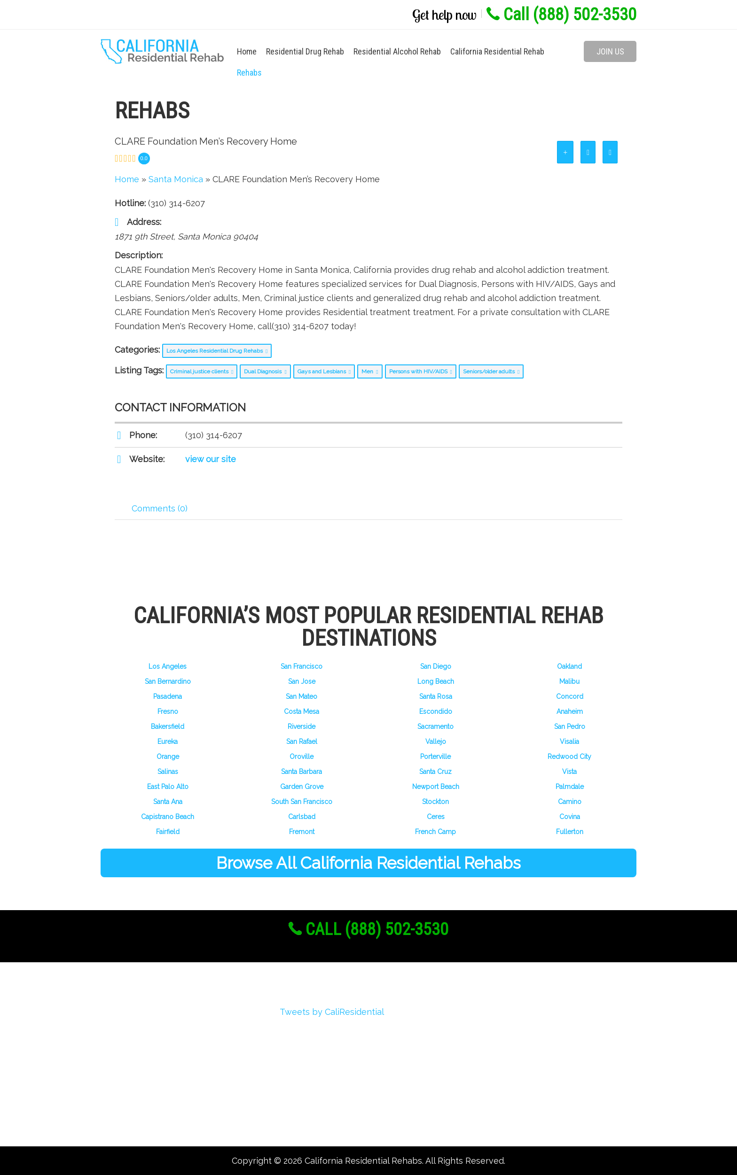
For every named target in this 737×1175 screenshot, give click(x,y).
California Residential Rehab (497, 51)
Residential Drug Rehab (305, 51)
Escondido (435, 711)
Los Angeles (168, 666)
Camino (569, 801)
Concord (569, 696)
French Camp (435, 831)
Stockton (435, 801)
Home (247, 51)
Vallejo (435, 741)
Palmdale (570, 786)
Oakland (569, 666)
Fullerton (569, 831)
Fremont (301, 831)
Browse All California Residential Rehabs (368, 863)
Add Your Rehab (145, 1100)
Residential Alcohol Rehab (397, 51)
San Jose (301, 681)
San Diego (435, 666)
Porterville (435, 756)
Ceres (436, 816)
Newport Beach (435, 786)
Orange (168, 756)
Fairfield (168, 831)
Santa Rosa (435, 696)
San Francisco (301, 666)
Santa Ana (167, 801)
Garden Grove (301, 786)
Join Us (610, 51)
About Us (132, 1015)
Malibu (569, 681)
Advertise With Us (149, 1083)
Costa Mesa (301, 711)
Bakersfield (167, 726)
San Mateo (301, 696)
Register (130, 1032)
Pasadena (167, 696)
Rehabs (249, 72)
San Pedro (569, 726)
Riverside (301, 726)
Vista (569, 771)
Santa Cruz (435, 771)
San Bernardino (168, 681)
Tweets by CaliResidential (332, 1012)
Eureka (167, 741)
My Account (137, 1066)
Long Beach (435, 681)
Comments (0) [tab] (160, 508)
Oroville (302, 756)
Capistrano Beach (167, 816)
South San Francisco (301, 801)
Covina (569, 816)
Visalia (569, 741)
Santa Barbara (301, 771)
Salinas (167, 771)
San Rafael (301, 741)
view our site (210, 459)
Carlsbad (301, 816)
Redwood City (569, 756)
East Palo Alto (167, 786)
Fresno (167, 711)
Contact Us (135, 1116)
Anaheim (570, 711)
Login (124, 1049)
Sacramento (435, 726)
